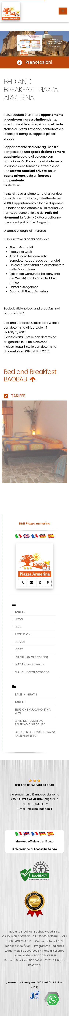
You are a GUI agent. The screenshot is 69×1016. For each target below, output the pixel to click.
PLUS (18, 627)
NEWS (19, 619)
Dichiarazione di (34, 849)
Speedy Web (28, 982)
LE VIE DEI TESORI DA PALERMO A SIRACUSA (30, 723)
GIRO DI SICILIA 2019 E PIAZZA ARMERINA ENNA (35, 734)
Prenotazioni (34, 62)
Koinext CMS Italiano (51, 982)
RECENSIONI (23, 634)
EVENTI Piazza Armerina (31, 657)
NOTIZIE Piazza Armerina (32, 672)
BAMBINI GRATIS (26, 694)
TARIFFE (14, 395)
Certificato (35, 841)
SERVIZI (20, 642)
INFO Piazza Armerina (30, 664)
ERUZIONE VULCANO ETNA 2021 (33, 711)
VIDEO (19, 649)
